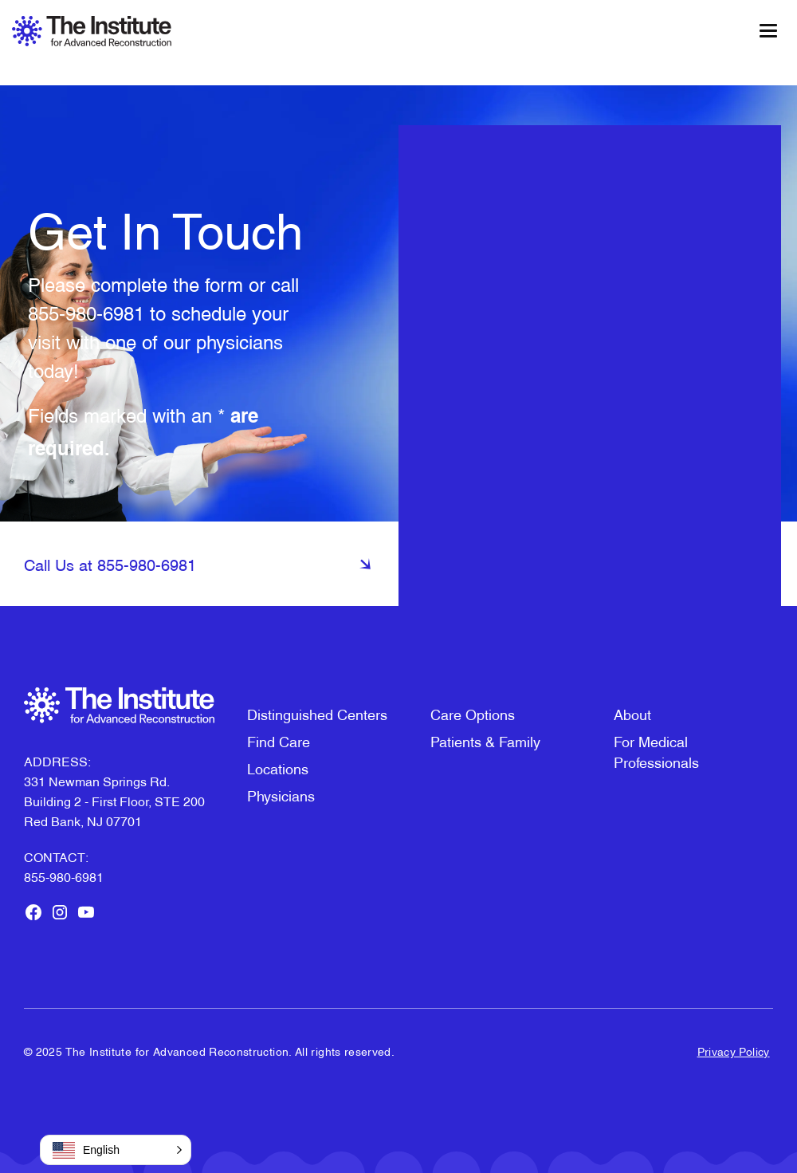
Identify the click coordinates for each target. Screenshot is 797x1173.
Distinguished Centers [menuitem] (317, 713)
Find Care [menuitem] (278, 740)
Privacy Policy (733, 1050)
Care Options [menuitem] (472, 713)
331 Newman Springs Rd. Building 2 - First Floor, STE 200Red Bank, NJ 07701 (114, 800)
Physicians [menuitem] (281, 794)
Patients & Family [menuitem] (485, 740)
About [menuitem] (632, 713)
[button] (115, 1150)
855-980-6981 (86, 312)
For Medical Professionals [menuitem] (656, 751)
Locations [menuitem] (277, 767)
